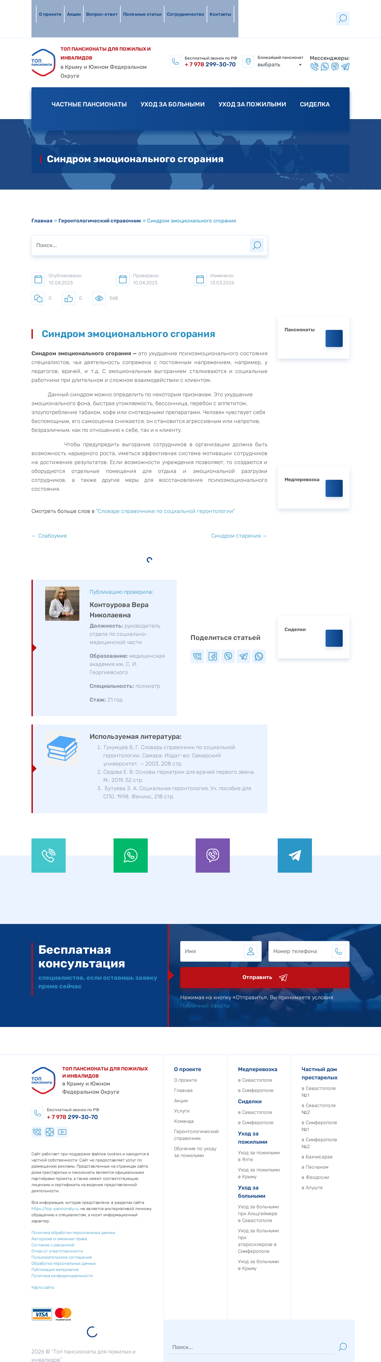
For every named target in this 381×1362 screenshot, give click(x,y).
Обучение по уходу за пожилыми (224, 1111)
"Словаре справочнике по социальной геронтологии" (165, 470)
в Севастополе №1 (347, 1051)
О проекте (46, 8)
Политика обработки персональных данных (45, 1192)
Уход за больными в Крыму (286, 1224)
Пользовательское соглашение (33, 1216)
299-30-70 (210, 43)
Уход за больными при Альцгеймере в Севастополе (286, 1173)
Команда (213, 1080)
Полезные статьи (138, 8)
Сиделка (315, 78)
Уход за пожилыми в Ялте (287, 1115)
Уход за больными (173, 78)
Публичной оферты (234, 965)
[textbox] (280, 42)
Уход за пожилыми (252, 78)
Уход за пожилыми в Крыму (287, 1132)
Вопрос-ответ (97, 8)
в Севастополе (283, 1039)
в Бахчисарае (346, 1116)
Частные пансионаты (89, 78)
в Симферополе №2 (348, 1102)
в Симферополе (284, 1050)
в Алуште (341, 1147)
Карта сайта (14, 1246)
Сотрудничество (181, 8)
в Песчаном (343, 1126)
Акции (69, 8)
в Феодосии (344, 1137)
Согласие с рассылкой (24, 1204)
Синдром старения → (239, 495)
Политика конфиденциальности (33, 1235)
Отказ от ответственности (28, 1210)
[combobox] (280, 42)
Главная (42, 180)
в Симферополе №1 (348, 1085)
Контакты (216, 8)
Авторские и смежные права (30, 1198)
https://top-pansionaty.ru (26, 1168)
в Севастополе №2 (347, 1068)
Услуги (210, 1070)
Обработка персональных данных (35, 1222)
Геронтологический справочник (99, 180)
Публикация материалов (26, 1228)
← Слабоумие (49, 495)
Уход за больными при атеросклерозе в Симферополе (286, 1200)
